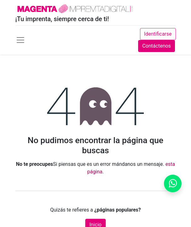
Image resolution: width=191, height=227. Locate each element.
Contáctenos (156, 46)
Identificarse (158, 34)
